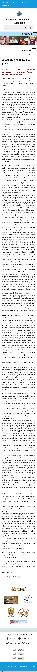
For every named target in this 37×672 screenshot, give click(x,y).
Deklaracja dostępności (12, 2)
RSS (3, 2)
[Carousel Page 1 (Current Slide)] (19, 40)
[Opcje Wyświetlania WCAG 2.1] (31, 27)
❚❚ (4, 41)
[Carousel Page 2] (21, 40)
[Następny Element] (14, 41)
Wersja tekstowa (6, 5)
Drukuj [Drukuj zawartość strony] (27, 54)
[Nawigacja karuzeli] (12, 41)
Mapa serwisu (25, 2)
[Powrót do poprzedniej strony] (33, 54)
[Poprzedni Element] (9, 41)
